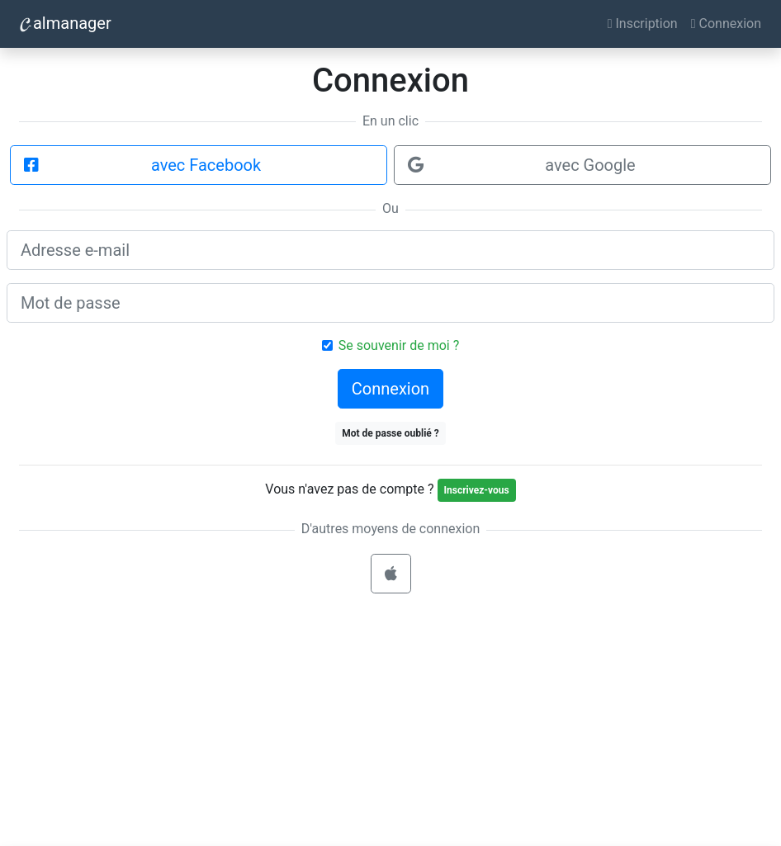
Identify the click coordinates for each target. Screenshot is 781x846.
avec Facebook (142, 165)
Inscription (643, 23)
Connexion (726, 23)
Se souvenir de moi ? (398, 345)
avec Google (522, 165)
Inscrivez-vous (476, 490)
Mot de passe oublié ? (390, 433)
